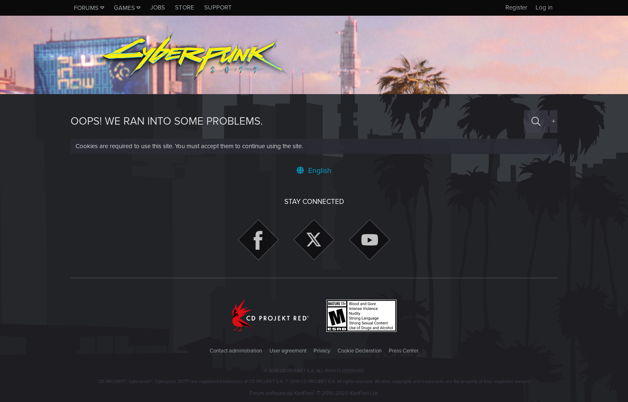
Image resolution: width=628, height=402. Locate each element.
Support (218, 7)
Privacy (322, 351)
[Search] (536, 121)
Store (184, 7)
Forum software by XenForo (314, 393)
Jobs (157, 7)
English (314, 170)
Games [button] (124, 8)
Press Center (403, 351)
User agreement (288, 351)
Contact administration (236, 351)
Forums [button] (86, 8)
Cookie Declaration (360, 351)
